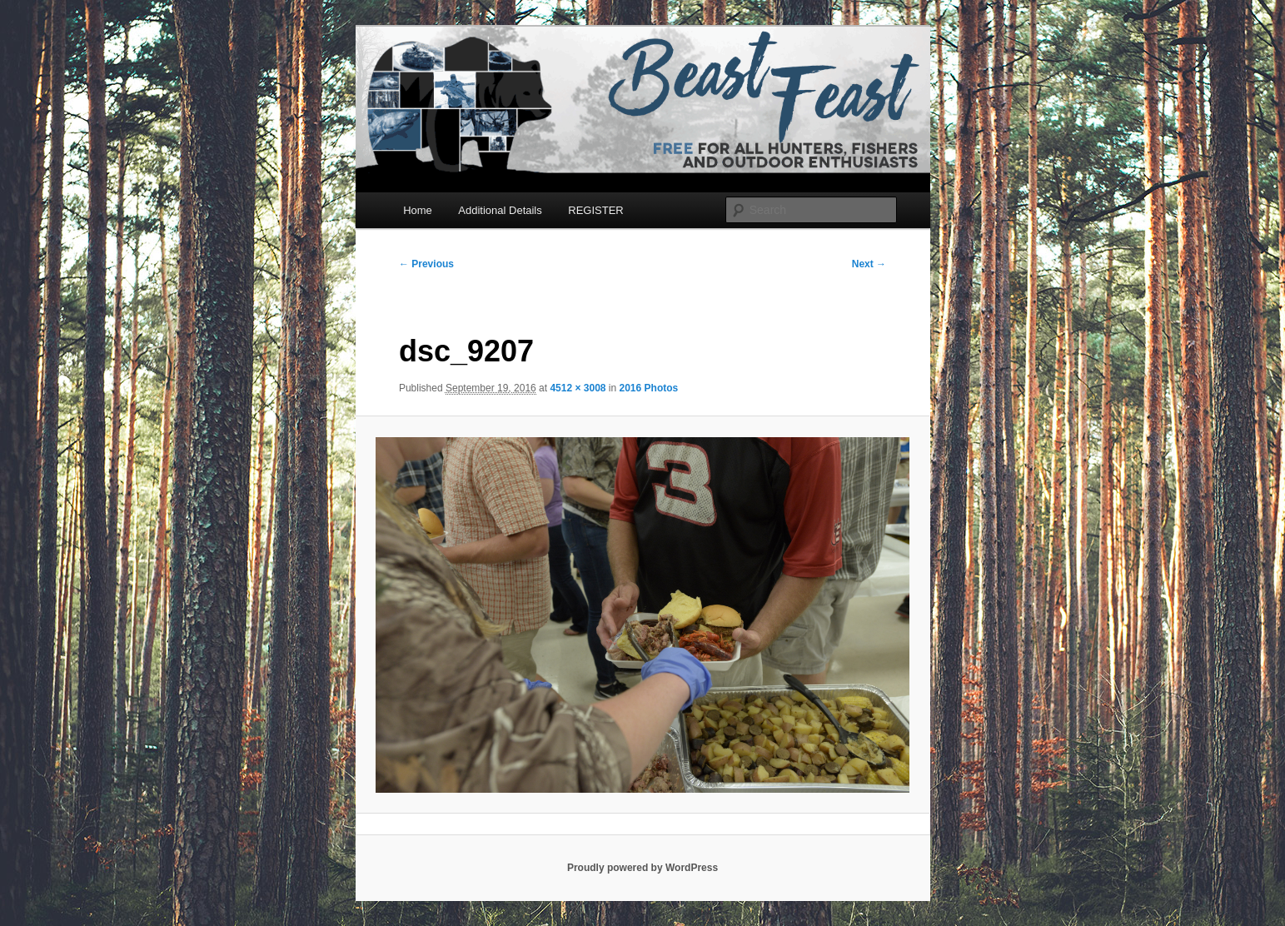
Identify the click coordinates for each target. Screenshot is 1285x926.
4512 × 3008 (577, 388)
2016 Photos (649, 388)
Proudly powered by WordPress (642, 868)
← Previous (426, 264)
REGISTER (595, 210)
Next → (869, 264)
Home (417, 210)
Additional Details (499, 210)
